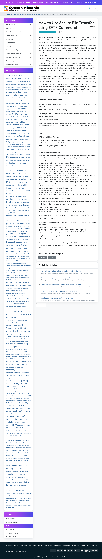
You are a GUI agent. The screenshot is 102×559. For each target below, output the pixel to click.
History (8, 237)
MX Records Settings (22, 331)
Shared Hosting (52, 2)
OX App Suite (12, 364)
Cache (24, 111)
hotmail (20, 239)
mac (23, 301)
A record (23, 76)
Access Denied (18, 78)
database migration (20, 157)
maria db (11, 312)
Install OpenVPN (20, 258)
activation (22, 81)
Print (92, 26)
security (16, 403)
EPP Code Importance (12, 205)
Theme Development (24, 443)
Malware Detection (16, 306)
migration (8, 322)
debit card (26, 160)
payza (11, 372)
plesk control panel (22, 378)
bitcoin (24, 108)
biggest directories (11, 109)
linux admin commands (16, 280)
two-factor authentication (22, 453)
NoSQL (19, 349)
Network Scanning (23, 341)
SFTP (23, 411)
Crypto (21, 149)
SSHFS (17, 428)
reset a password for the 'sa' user (21, 393)
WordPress (19, 490)
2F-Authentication (13, 76)
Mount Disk (20, 322)
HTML (26, 242)
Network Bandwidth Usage (18, 336)
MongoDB (14, 322)
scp (15, 400)
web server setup (26, 469)
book (28, 109)
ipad (22, 263)
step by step (24, 435)
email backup (14, 199)
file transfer (9, 215)
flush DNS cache (25, 215)
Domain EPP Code (18, 191)
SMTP (24, 416)
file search (27, 213)
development (16, 165)
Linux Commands (16, 282)
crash (16, 146)
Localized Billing (25, 298)
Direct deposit (15, 168)
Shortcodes (15, 416)
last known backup (23, 275)
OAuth (23, 352)
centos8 (8, 117)
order (19, 361)
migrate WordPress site (21, 320)
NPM (22, 349)
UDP (23, 455)
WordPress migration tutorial (14, 500)
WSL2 (25, 505)
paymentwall (27, 370)
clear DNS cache (15, 122)
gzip (24, 233)
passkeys (18, 364)
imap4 (9, 251)
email (8, 199)
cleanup (8, 122)
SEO (20, 405)
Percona (26, 372)
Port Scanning (10, 383)
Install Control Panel (20, 256)
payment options (18, 370)
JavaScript (15, 268)
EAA (13, 196)
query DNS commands (15, 386)
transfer (13, 450)
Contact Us (48, 545)
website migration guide (23, 471)
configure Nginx (15, 142)
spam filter (28, 422)
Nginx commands (22, 347)
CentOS (15, 114)
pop (23, 380)
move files (14, 325)
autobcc (15, 98)
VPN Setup (23, 460)
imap (8, 248)
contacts (8, 144)
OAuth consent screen (16, 354)
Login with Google (16, 301)
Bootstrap (13, 111)
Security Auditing (23, 403)
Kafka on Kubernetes (16, 270)
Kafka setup (25, 270)
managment (26, 309)
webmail (9, 471)
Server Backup (90, 2)
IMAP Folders (14, 248)
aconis (10, 81)
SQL (7, 428)
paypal (8, 372)
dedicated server (13, 163)
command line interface (21, 130)
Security (64, 2)
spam (23, 422)
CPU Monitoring (10, 146)
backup (21, 100)
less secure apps (14, 277)
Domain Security (16, 194)
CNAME (8, 128)
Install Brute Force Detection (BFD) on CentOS (67, 299)
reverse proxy (24, 396)
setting (12, 411)
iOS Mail (10, 263)
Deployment (9, 165)
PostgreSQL (19, 383)
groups (8, 234)
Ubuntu (9, 455)
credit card (9, 149)
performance (20, 375)
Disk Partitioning (24, 168)
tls (13, 445)
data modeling (19, 154)
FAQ (7, 213)
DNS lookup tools (23, 179)
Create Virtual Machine (24, 146)
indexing (17, 253)
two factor (12, 453)
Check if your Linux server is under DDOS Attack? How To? (67, 286)
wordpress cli (16, 493)
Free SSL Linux (19, 218)
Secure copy (23, 400)
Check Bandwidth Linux (23, 117)
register (25, 388)
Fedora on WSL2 (20, 213)
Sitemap (95, 545)
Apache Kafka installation (24, 89)
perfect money (10, 375)
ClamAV (25, 119)
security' (8, 405)
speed (7, 425)
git (7, 223)
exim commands (25, 208)
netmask (8, 336)
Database (10, 157)
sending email (14, 405)
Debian (20, 160)
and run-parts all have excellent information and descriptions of (18, 87)
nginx (15, 346)
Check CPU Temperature (12, 119)
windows (16, 477)
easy (16, 196)
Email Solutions (76, 2)
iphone (25, 263)
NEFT (27, 334)
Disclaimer (67, 545)
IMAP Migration (22, 248)
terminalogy (9, 443)
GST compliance (14, 234)
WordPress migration (25, 498)
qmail (7, 386)
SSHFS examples (23, 428)
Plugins (19, 380)
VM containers (16, 460)
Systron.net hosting (18, 440)
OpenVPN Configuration (12, 359)
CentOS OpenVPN (23, 114)
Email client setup (14, 202)
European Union (10, 208)
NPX (25, 349)
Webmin (15, 471)
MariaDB (18, 311)
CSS (28, 149)
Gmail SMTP (26, 223)
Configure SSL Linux (24, 142)
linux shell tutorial (18, 296)
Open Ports (21, 356)
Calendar (8, 114)
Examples (17, 208)
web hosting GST (17, 469)
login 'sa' (8, 301)
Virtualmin (9, 460)
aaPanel (10, 78)
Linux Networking (14, 290)
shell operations (15, 413)
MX (21, 328)
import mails (17, 251)
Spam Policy (76, 545)
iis (14, 245)
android (10, 89)
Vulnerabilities (10, 463)
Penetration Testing (19, 372)
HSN (27, 239)
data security (27, 154)
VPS (27, 460)
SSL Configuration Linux (12, 433)
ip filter (19, 263)
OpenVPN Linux (24, 359)
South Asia (18, 422)
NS (27, 349)
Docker (22, 188)
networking (9, 347)
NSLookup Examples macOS (13, 352)
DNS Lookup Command (18, 174)
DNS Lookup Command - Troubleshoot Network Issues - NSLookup (17, 176)
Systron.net (9, 440)
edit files (20, 196)
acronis (16, 81)
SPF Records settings (21, 425)
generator (27, 221)
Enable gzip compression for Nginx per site (67, 279)
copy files (13, 144)
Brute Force (20, 111)
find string (18, 215)
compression (11, 139)
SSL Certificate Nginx (24, 430)
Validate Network (17, 458)
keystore (16, 272)
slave (19, 416)
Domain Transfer (25, 194)
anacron (14, 84)
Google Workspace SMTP (21, 231)
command (21, 127)
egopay (24, 196)
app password (12, 92)
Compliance (24, 136)
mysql (21, 334)
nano (24, 334)
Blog (35, 545)
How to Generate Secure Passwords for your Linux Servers (67, 272)
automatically (21, 98)
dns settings (17, 185)
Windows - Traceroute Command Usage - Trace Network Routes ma (18, 479)
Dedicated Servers (23, 2)
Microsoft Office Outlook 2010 (14, 314)
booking (8, 111)
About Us (15, 545)
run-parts (20, 398)
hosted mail (26, 237)
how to (24, 239)
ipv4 (27, 265)
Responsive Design (11, 396)
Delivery (24, 163)
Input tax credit (10, 256)
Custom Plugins (10, 152)
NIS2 (10, 349)
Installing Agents (26, 261)
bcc (20, 103)
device (22, 165)
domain (9, 191)
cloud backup (12, 124)
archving (18, 95)
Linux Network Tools (22, 288)
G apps (22, 221)
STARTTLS (13, 435)
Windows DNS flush (17, 482)
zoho (13, 507)
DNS (21, 170)
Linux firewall (12, 285)
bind (18, 108)
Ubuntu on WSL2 (17, 455)
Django (12, 171)
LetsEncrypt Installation (25, 277)
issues (29, 265)
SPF (11, 425)
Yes (43, 257)
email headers (25, 202)
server (24, 405)
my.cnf (8, 334)
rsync (16, 398)
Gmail (20, 223)
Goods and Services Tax (12, 226)
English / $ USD (91, 551)
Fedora (12, 213)
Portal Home (8, 14)
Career (40, 545)
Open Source (27, 356)
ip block (15, 263)
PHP (27, 375)
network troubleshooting (17, 343)
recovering (20, 388)
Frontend (13, 221)
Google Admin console (12, 228)
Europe (26, 205)
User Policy (57, 545)
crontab (17, 149)
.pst (7, 76)
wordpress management (12, 498)
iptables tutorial (21, 265)
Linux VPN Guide (14, 298)
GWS (20, 234)
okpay (24, 354)
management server (17, 309)
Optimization (12, 361)
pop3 (27, 380)
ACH (23, 78)
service (8, 411)
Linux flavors (21, 285)
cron (13, 149)
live (20, 298)
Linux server (14, 293)
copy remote (28, 144)
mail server (27, 304)
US (27, 455)
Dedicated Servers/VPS (34, 14)
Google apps (21, 228)
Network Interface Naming (21, 338)
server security (26, 408)
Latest (8, 277)
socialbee (10, 422)
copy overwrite (20, 144)
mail (13, 304)
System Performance (22, 438)
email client (23, 199)
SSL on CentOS (23, 433)
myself (16, 334)
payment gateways (11, 367)
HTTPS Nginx (9, 245)
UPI (26, 455)
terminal (28, 440)
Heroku (28, 234)
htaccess (10, 242)
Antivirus (14, 89)
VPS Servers (38, 2)
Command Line (10, 130)
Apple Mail (11, 95)
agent (26, 81)
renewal (21, 391)
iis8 (26, 245)
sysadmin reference (11, 438)
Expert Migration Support (22, 210)
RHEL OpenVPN (10, 398)
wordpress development (19, 495)
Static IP (18, 435)
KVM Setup (15, 275)
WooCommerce (10, 491)
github (10, 223)
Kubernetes (22, 272)
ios (7, 263)
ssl (17, 430)
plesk (15, 378)
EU (22, 205)
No (51, 257)
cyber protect (18, 152)
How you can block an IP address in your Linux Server (67, 292)
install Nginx (12, 258)
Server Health (18, 408)
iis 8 (17, 245)
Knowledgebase (19, 14)
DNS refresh (21, 182)
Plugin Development (11, 380)
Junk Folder (21, 268)
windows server (18, 485)
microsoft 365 (26, 312)
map (7, 312)
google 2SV (26, 226)
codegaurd (14, 128)
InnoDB (27, 253)
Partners (28, 545)
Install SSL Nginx (17, 261)
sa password (27, 398)
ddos (15, 160)
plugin (28, 378)
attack (22, 95)
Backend (15, 100)
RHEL (29, 396)
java (11, 268)
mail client (19, 303)
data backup (25, 152)
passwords (24, 364)
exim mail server (10, 210)
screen (18, 400)
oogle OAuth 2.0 (13, 356)
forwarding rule (10, 218)
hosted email (16, 236)
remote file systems (14, 391)
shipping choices (23, 413)
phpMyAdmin (9, 378)
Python (27, 383)
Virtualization (25, 458)
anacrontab (20, 84)
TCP (24, 440)
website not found (14, 474)
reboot (15, 388)
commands (19, 133)
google (21, 226)
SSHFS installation (11, 430)
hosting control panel (11, 239)
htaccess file (19, 242)
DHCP (25, 165)
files (14, 215)
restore (18, 396)
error (19, 205)
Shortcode (9, 416)
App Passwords (23, 92)
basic (16, 103)
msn (19, 328)
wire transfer (21, 488)
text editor (16, 443)
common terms (15, 136)
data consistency (10, 154)
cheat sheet (14, 117)
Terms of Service (21, 551)
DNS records (11, 182)
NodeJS (14, 349)
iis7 (23, 245)
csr (25, 149)
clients (24, 122)
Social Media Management (18, 419)
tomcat (17, 445)
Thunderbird (9, 445)
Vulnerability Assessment (20, 463)
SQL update (12, 428)
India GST (22, 253)
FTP (18, 220)
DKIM (16, 170)
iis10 (20, 245)
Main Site (9, 2)
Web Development (14, 465)
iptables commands (11, 265)
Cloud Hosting (24, 124)
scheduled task (10, 400)
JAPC (7, 268)
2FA (20, 76)
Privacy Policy (86, 545)
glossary (15, 223)
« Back (41, 305)
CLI (21, 122)
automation (9, 100)
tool (20, 445)
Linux (8, 280)
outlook (24, 362)
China (21, 119)
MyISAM (12, 334)
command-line (10, 133)
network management (12, 341)
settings (17, 411)
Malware (8, 306)
